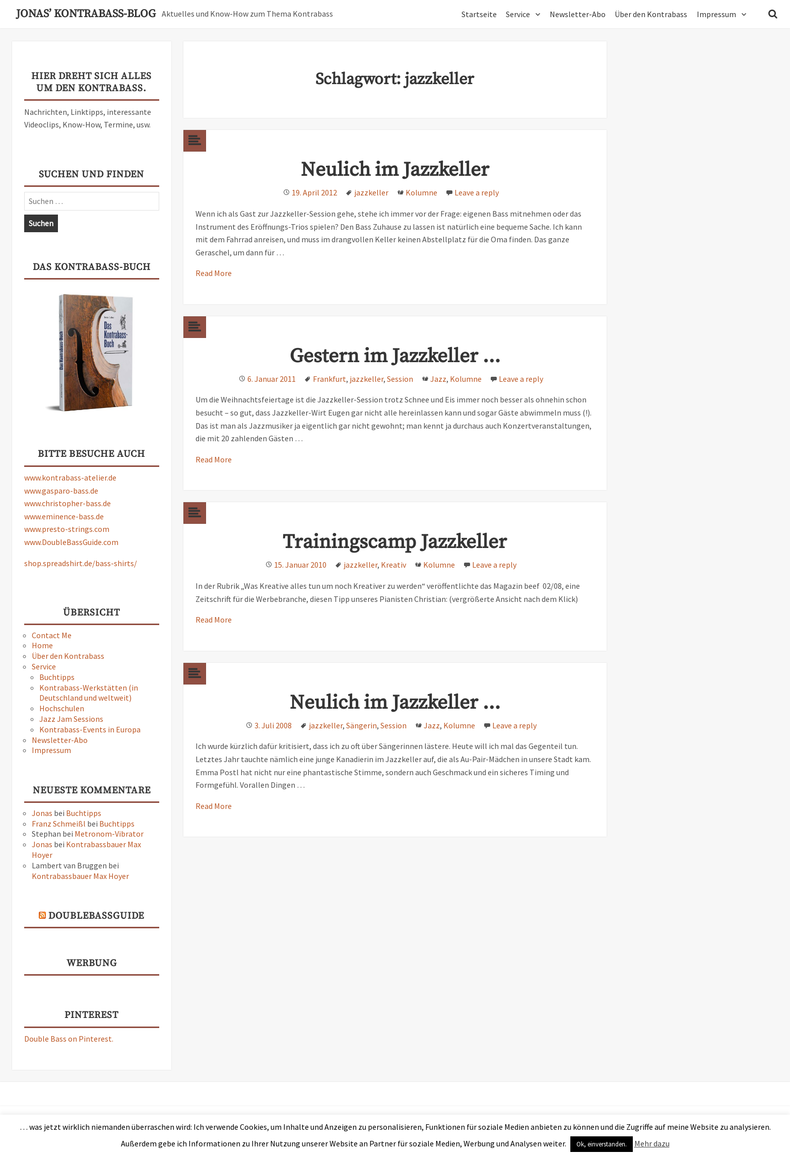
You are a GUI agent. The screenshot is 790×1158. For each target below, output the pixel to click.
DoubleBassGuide (96, 916)
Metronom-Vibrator (109, 834)
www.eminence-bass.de (64, 516)
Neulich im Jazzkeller (395, 170)
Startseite (479, 14)
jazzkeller (371, 192)
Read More (213, 273)
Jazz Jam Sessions (71, 719)
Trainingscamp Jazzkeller (395, 542)
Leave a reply (476, 192)
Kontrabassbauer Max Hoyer (80, 876)
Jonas (42, 813)
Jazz (438, 379)
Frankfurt (329, 379)
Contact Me (52, 635)
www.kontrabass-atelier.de (70, 477)
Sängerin (361, 725)
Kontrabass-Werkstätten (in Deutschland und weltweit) (88, 693)
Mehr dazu (652, 1143)
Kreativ (393, 565)
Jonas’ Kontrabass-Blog (86, 14)
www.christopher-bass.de (67, 503)
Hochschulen (61, 708)
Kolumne (421, 192)
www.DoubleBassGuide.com (71, 542)
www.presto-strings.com (66, 529)
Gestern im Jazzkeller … (395, 356)
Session (400, 379)
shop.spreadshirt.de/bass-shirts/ (80, 563)
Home (42, 645)
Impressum (716, 14)
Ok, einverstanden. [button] (601, 1144)
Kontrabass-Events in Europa (90, 729)
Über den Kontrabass (651, 14)
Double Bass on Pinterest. (68, 1039)
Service (518, 14)
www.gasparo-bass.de (61, 491)
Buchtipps (57, 677)
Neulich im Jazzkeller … (395, 703)
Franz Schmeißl (59, 824)
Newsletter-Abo (578, 14)
